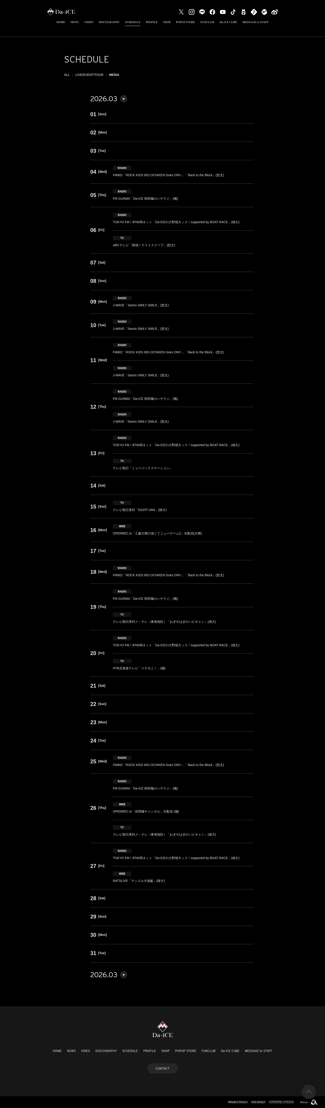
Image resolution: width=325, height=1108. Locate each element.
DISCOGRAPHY (109, 22)
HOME (60, 22)
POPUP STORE (185, 22)
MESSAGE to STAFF (256, 22)
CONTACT (162, 1068)
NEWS (74, 22)
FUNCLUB (207, 22)
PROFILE (152, 22)
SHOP (167, 22)
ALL (67, 75)
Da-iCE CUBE (228, 22)
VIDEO (88, 22)
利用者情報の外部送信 (281, 1101)
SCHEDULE (132, 22)
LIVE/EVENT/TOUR (89, 75)
